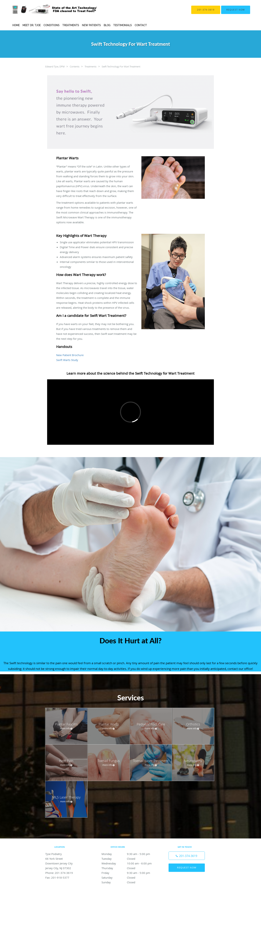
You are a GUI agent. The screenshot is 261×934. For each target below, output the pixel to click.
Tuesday (130, 858)
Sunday (130, 882)
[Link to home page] (48, 10)
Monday (130, 854)
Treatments (91, 66)
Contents (75, 66)
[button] (235, 10)
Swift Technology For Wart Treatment (121, 66)
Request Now (186, 867)
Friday (130, 872)
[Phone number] (187, 856)
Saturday (130, 877)
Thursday (130, 868)
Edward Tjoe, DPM (55, 66)
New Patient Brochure (70, 355)
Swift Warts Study (67, 360)
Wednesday (130, 863)
